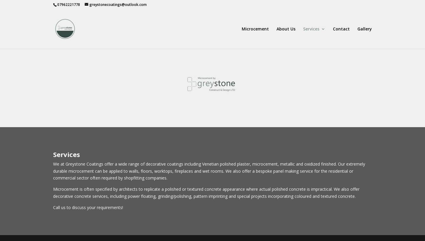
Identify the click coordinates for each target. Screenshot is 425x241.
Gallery (364, 29)
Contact (341, 29)
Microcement (255, 29)
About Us (286, 29)
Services (311, 29)
